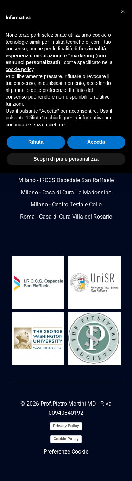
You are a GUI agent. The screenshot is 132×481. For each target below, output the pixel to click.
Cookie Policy (65, 439)
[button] (122, 11)
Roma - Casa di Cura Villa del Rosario (66, 216)
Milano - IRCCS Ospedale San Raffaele (66, 180)
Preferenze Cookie (66, 451)
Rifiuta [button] (36, 142)
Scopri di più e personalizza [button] (65, 159)
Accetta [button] (96, 142)
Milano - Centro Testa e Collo (66, 204)
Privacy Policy (66, 426)
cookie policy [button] (19, 69)
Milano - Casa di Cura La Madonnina (66, 192)
